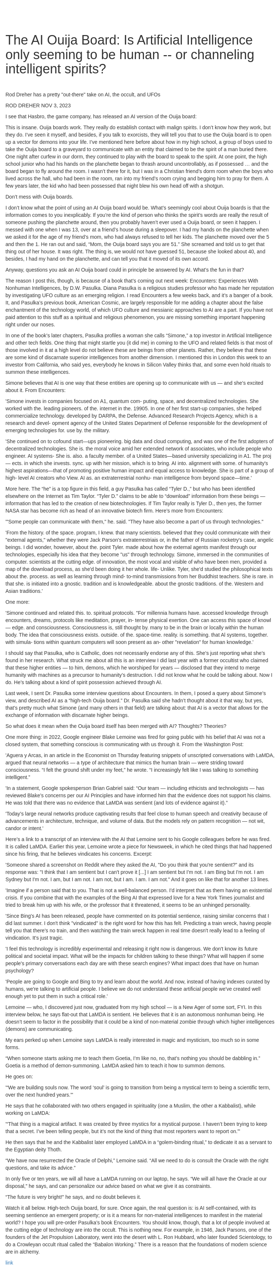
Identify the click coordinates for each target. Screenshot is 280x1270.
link (9, 1263)
